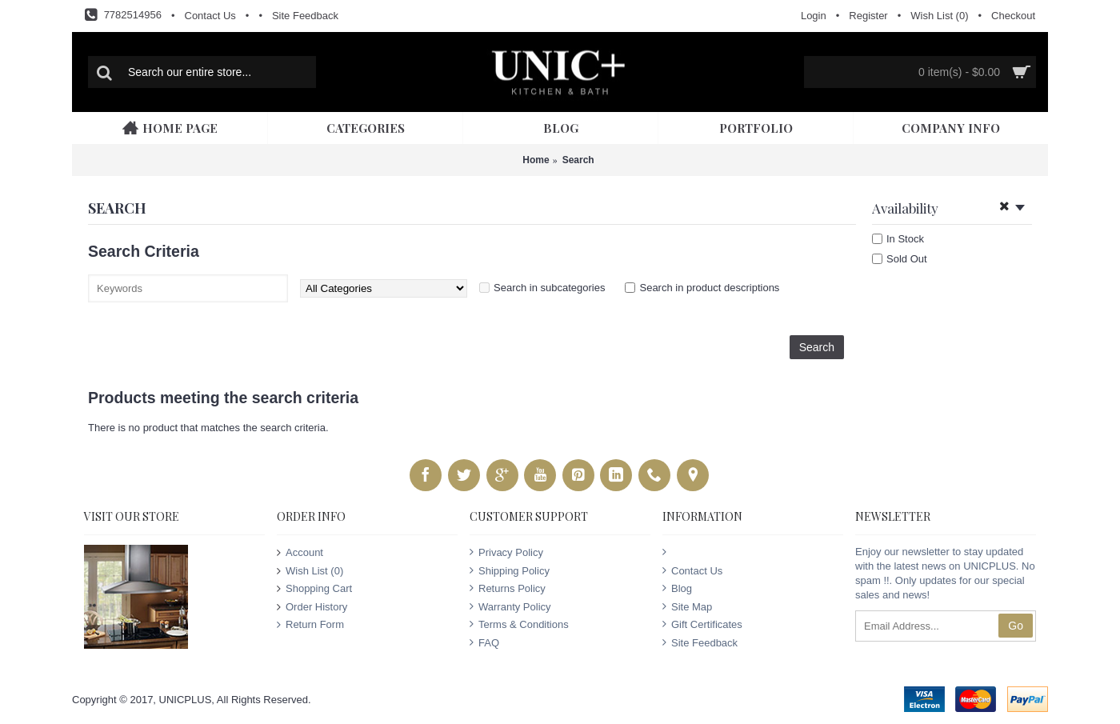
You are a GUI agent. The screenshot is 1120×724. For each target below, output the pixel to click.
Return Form (310, 624)
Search (578, 160)
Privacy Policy (506, 552)
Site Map (687, 606)
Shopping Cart (314, 588)
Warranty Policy (510, 606)
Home (535, 160)
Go (1015, 625)
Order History (312, 606)
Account (300, 552)
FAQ (484, 642)
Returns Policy (508, 588)
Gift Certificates (702, 624)
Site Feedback (700, 642)
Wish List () (310, 570)
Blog (677, 588)
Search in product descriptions (709, 288)
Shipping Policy (510, 570)
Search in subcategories (549, 288)
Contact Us (692, 570)
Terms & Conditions (519, 624)
